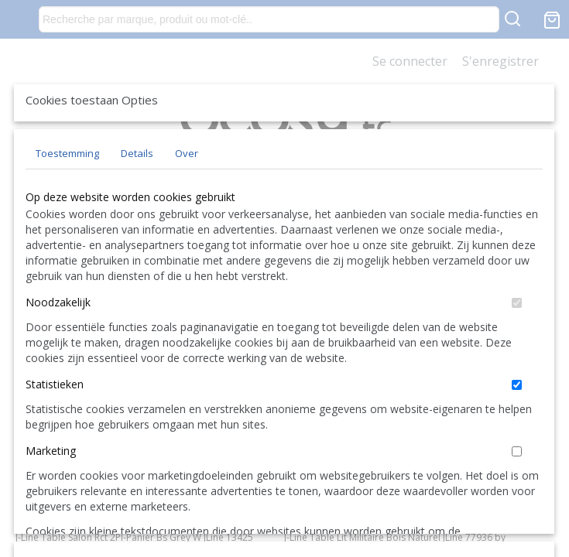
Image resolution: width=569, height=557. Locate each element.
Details (137, 254)
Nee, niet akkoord (486, 459)
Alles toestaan (377, 459)
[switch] (517, 404)
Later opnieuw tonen (148, 459)
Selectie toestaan (271, 459)
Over (186, 254)
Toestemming (67, 254)
